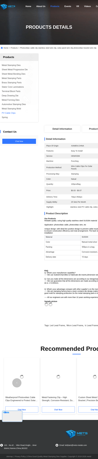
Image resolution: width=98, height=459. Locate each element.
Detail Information (62, 129)
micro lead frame (74, 325)
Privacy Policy (20, 456)
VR (77, 6)
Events (67, 6)
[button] (16, 382)
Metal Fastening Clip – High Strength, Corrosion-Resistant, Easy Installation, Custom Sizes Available (58, 399)
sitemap (9, 456)
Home (28, 6)
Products (55, 6)
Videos (87, 6)
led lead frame (57, 325)
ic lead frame (91, 325)
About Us (40, 6)
